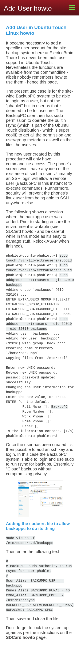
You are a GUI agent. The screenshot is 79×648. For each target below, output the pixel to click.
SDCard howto (20, 637)
